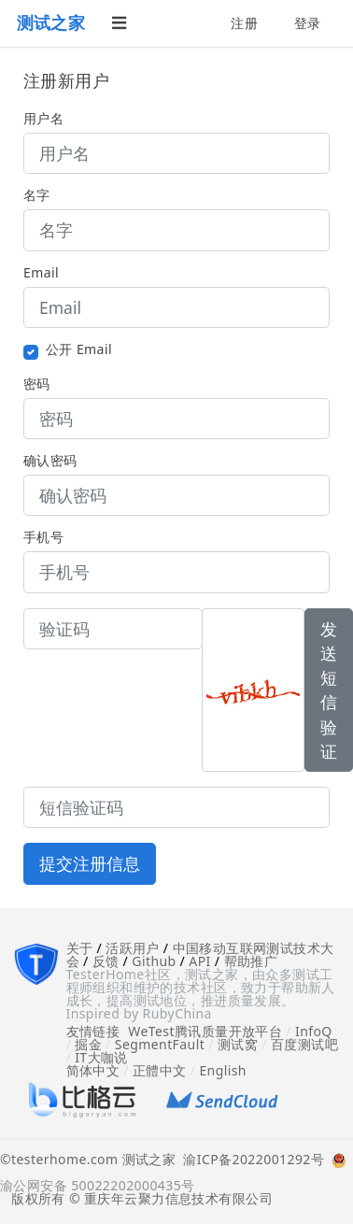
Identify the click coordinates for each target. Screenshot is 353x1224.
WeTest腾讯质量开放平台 (205, 1031)
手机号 (43, 537)
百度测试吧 (304, 1044)
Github (154, 961)
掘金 (88, 1044)
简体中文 (93, 1070)
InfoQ (313, 1031)
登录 (307, 23)
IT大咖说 (101, 1057)
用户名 (43, 118)
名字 (36, 195)
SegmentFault (160, 1044)
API (199, 961)
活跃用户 (133, 948)
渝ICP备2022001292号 (250, 1160)
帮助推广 (251, 961)
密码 (36, 384)
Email (41, 272)
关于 (79, 948)
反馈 (106, 961)
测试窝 (238, 1044)
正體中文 (160, 1070)
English (223, 1070)
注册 (244, 23)
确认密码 (50, 460)
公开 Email (79, 349)
